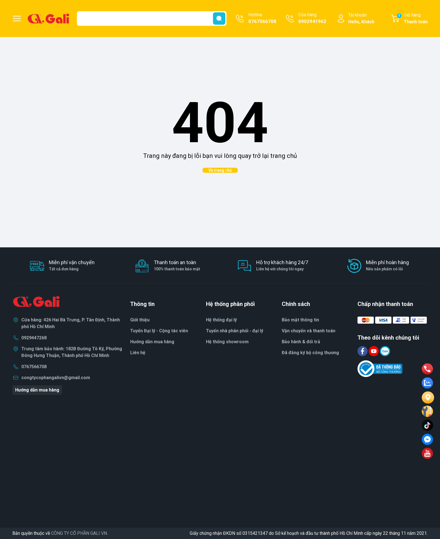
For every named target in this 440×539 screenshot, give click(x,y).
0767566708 (34, 366)
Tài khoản (361, 18)
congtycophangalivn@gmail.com (55, 377)
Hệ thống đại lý (221, 320)
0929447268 (34, 337)
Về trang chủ (220, 170)
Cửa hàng (312, 18)
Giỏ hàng (412, 18)
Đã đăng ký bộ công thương (310, 352)
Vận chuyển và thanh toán (308, 330)
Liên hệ (137, 352)
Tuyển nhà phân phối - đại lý (234, 330)
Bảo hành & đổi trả (301, 341)
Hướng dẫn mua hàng (37, 390)
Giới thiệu (140, 320)
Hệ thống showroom (227, 341)
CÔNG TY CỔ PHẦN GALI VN (79, 533)
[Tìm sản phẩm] (151, 18)
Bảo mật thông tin (300, 320)
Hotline (262, 18)
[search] (219, 18)
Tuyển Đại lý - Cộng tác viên (159, 330)
